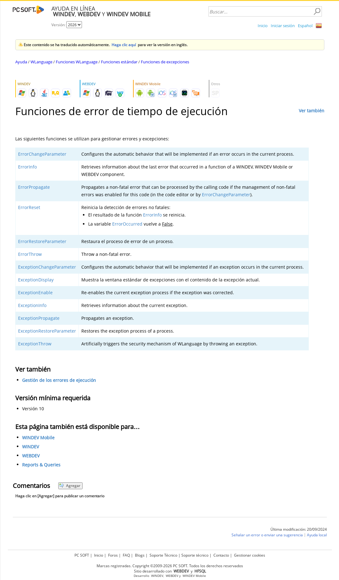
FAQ (126, 555)
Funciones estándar (119, 62)
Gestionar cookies (249, 555)
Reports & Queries (41, 465)
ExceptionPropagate (39, 318)
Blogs (140, 555)
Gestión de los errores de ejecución (59, 380)
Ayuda (21, 62)
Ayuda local (317, 535)
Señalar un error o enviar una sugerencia (267, 535)
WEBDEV (31, 456)
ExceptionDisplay (36, 280)
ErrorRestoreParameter (42, 241)
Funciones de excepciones (165, 62)
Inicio (263, 25)
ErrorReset (29, 207)
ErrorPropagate (34, 187)
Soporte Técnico (163, 555)
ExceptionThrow (34, 344)
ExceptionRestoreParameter (47, 331)
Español (305, 25)
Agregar (69, 485)
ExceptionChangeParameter (47, 267)
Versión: (58, 24)
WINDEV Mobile (38, 438)
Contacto (221, 555)
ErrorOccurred (127, 224)
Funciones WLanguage (77, 62)
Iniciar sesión (283, 25)
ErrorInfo (27, 167)
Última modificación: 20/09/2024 (298, 529)
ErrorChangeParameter (42, 154)
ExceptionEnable (35, 292)
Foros (113, 555)
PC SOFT (81, 555)
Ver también (311, 111)
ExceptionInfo (32, 305)
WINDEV (30, 447)
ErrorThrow (30, 254)
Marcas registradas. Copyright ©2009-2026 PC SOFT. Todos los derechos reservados (170, 565)
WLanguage (41, 62)
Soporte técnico (194, 555)
